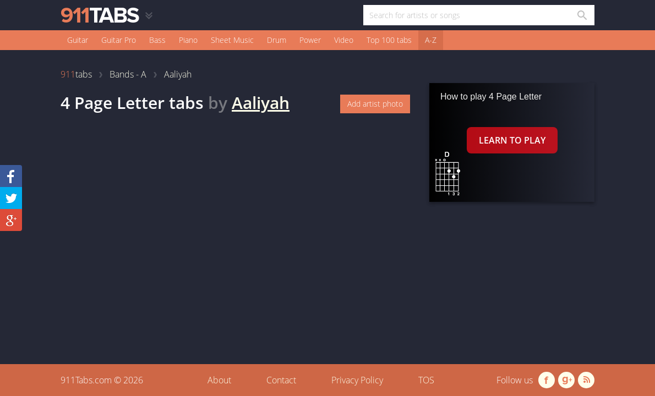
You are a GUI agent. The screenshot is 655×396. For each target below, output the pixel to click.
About (219, 380)
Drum (276, 40)
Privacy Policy (357, 380)
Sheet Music (232, 40)
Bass (157, 40)
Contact (281, 380)
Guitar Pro (118, 40)
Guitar (77, 40)
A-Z (430, 40)
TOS (426, 380)
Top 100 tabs (389, 40)
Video (343, 40)
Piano (188, 40)
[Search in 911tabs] (581, 15)
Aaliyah (261, 102)
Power (310, 40)
